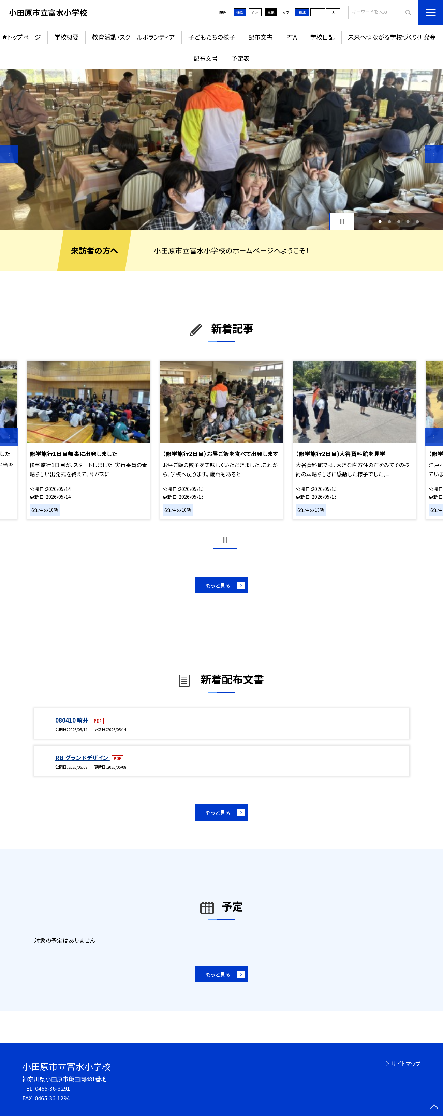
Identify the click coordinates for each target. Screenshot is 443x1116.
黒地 (270, 12)
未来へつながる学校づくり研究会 (391, 37)
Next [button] (434, 154)
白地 (255, 12)
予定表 (240, 58)
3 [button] (398, 221)
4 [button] (408, 221)
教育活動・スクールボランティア (133, 37)
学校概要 (66, 37)
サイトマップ (406, 1063)
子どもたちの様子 (211, 37)
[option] (221, 150)
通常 (239, 12)
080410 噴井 (72, 720)
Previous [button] (9, 154)
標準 (302, 12)
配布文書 (260, 37)
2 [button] (389, 221)
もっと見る (218, 585)
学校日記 (322, 37)
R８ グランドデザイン (82, 758)
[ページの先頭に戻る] (434, 1107)
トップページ (24, 37)
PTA (291, 37)
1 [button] (380, 221)
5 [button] (417, 221)
